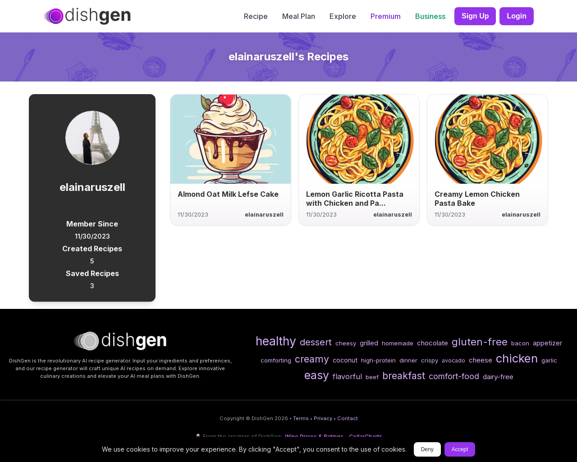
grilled (369, 343)
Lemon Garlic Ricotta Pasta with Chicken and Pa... (354, 199)
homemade (397, 343)
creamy (312, 359)
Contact (347, 418)
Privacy (323, 418)
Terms (301, 418)
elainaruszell (264, 214)
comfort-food (454, 376)
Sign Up (475, 16)
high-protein (378, 360)
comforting (276, 360)
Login (517, 16)
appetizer (547, 343)
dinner (408, 360)
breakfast (403, 375)
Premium (386, 16)
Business (430, 16)
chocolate (432, 343)
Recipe (256, 16)
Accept (460, 449)
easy (316, 375)
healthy (276, 341)
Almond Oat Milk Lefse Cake (228, 194)
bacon (520, 343)
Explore (343, 16)
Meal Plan (298, 16)
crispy (429, 360)
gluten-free (480, 341)
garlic (549, 360)
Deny (427, 449)
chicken (517, 358)
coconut (345, 360)
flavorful (347, 376)
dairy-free (498, 376)
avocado (453, 360)
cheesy (345, 343)
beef (372, 376)
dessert (316, 342)
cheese (480, 360)
